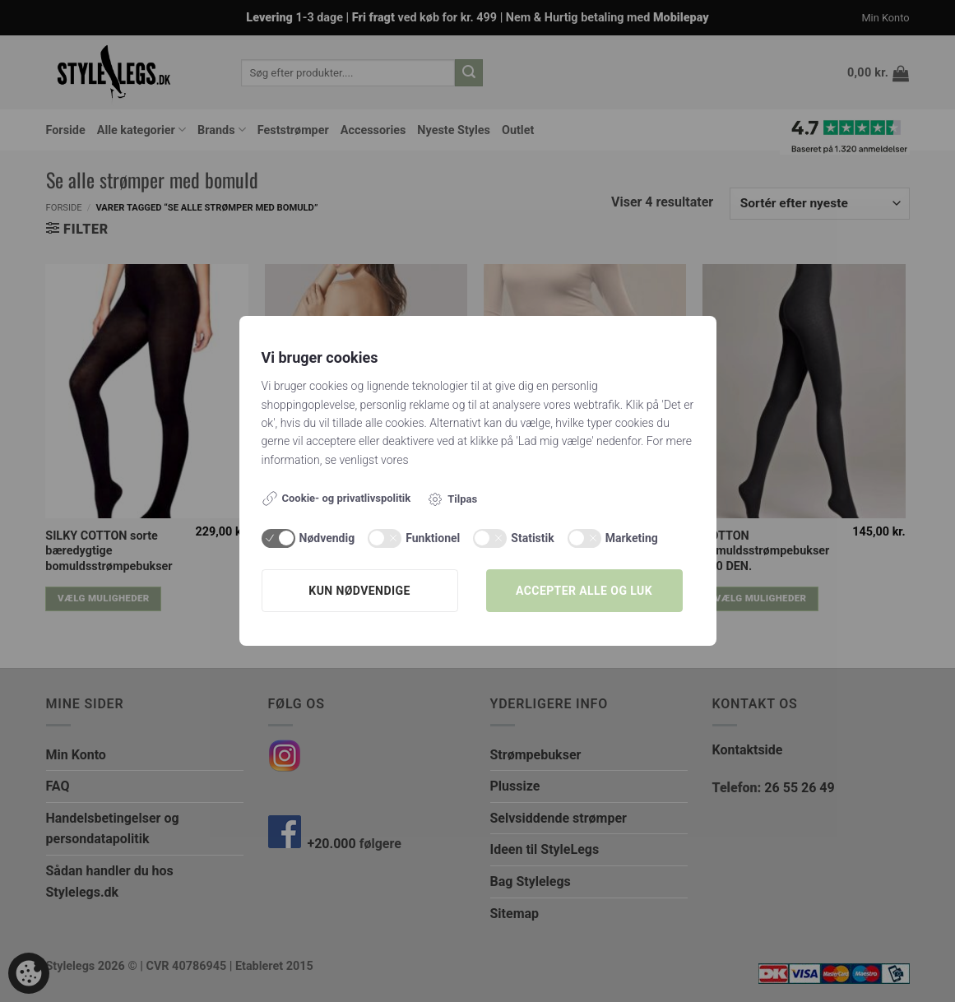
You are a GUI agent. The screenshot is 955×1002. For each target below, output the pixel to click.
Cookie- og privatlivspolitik (336, 498)
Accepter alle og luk (584, 590)
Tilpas (452, 499)
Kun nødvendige (359, 590)
